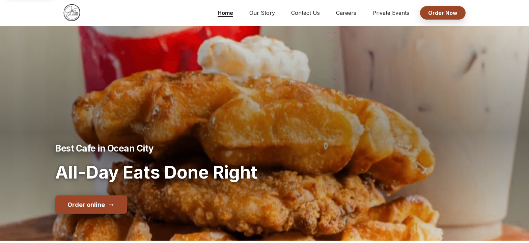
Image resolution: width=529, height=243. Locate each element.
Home (225, 12)
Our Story (262, 12)
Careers (346, 12)
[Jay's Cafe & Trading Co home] (71, 13)
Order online (91, 204)
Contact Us (305, 12)
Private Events (390, 12)
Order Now (442, 12)
